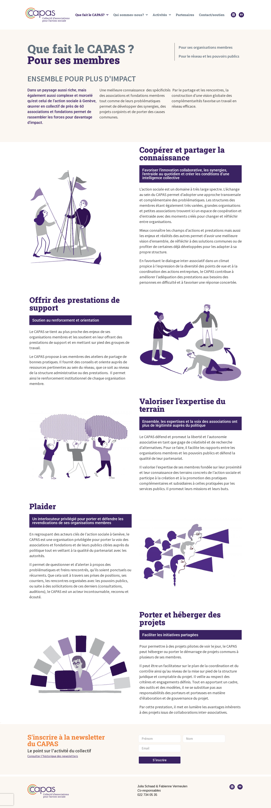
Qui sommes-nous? (130, 14)
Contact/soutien (211, 15)
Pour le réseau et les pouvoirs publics (209, 56)
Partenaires (185, 15)
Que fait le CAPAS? (91, 14)
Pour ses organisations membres (206, 47)
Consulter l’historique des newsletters (52, 756)
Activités (162, 14)
